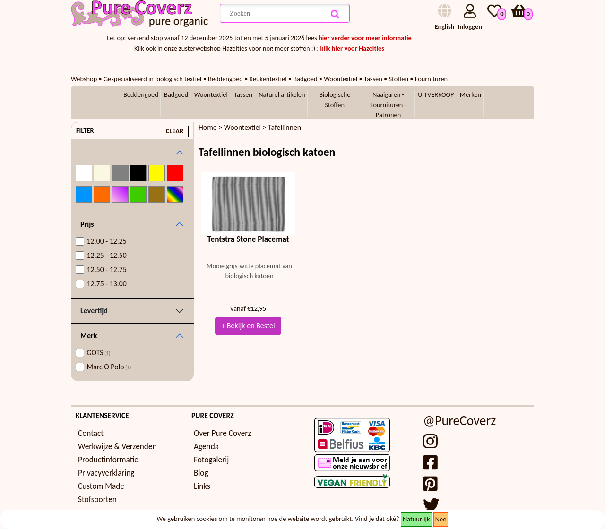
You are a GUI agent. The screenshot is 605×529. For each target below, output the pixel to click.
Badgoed (176, 94)
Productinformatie (108, 460)
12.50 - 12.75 (107, 269)
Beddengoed (140, 94)
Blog (201, 473)
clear (174, 131)
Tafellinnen (284, 127)
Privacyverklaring (106, 473)
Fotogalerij (211, 460)
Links (202, 486)
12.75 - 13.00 (107, 283)
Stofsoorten (97, 499)
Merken (470, 94)
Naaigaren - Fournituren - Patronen (388, 104)
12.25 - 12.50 (107, 255)
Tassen (243, 94)
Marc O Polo (109, 366)
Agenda (206, 447)
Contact (91, 433)
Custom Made (101, 486)
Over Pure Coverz (222, 433)
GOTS (99, 352)
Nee (441, 519)
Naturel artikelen (282, 94)
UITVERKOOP (436, 94)
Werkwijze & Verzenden (117, 447)
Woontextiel (211, 94)
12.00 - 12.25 (107, 241)
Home (208, 127)
